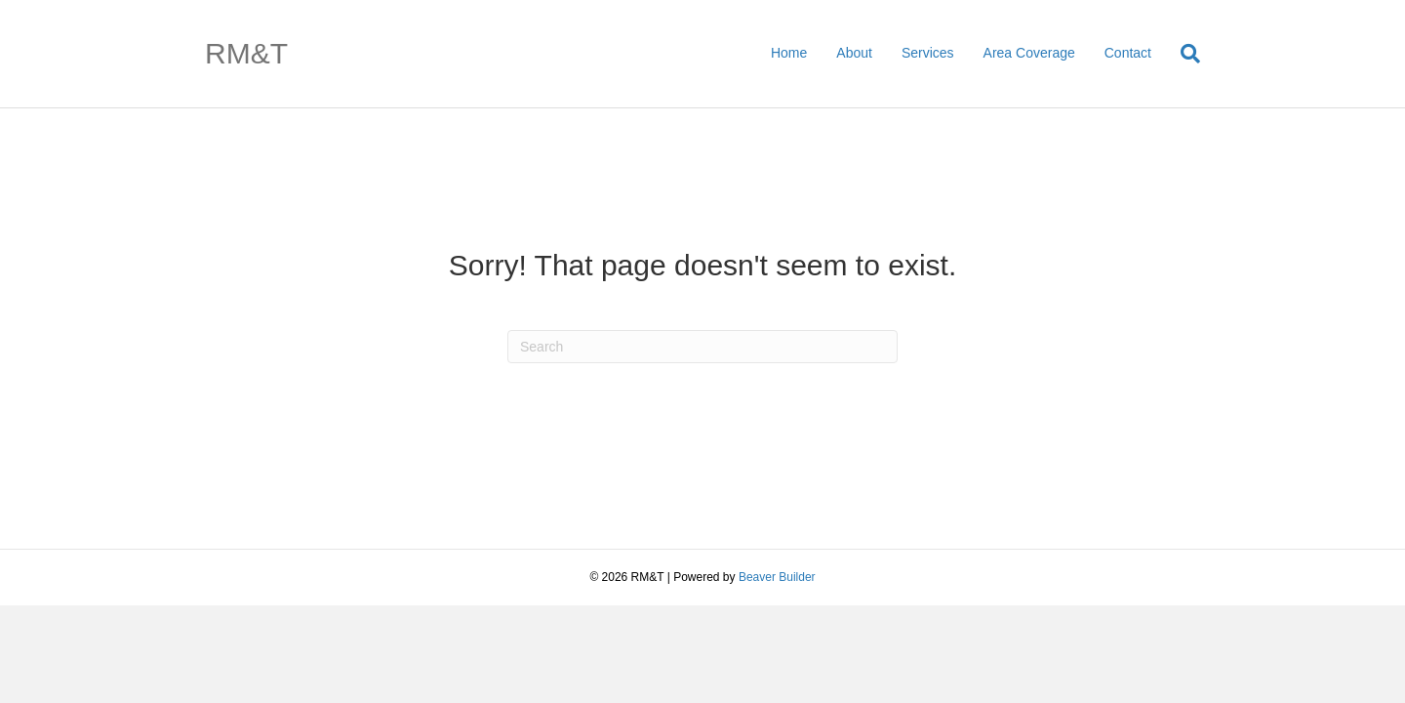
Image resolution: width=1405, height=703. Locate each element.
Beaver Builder (777, 577)
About (854, 53)
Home (789, 53)
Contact (1127, 53)
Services (928, 53)
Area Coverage (1029, 53)
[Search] (1183, 53)
